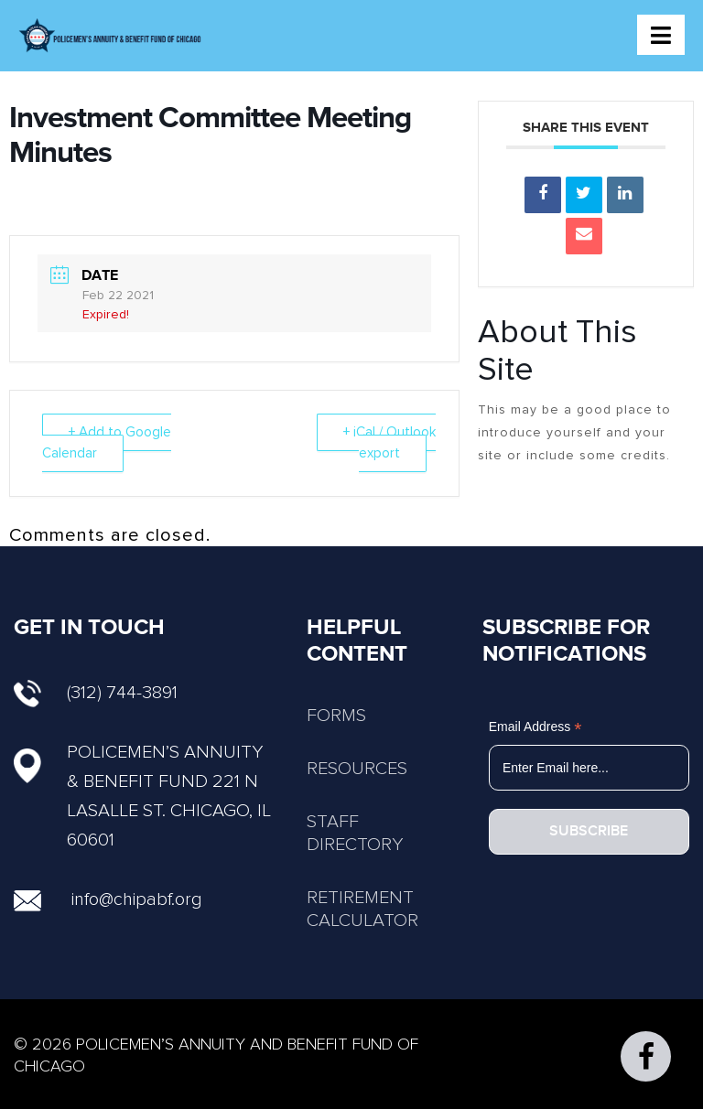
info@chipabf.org (136, 899)
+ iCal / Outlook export (389, 442)
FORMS (336, 715)
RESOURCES (357, 768)
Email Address (535, 727)
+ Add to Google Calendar (106, 442)
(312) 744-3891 (96, 693)
